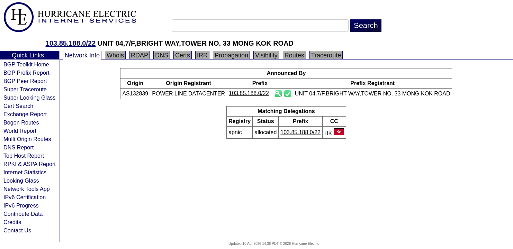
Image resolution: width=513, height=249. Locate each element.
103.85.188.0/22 (71, 43)
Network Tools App (26, 189)
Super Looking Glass (29, 97)
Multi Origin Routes (27, 139)
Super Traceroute (25, 89)
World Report (19, 131)
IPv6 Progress (21, 205)
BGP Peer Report (25, 81)
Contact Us (17, 230)
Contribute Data (23, 214)
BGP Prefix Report (26, 73)
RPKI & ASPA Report (29, 164)
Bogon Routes (21, 122)
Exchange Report (25, 114)
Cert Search (18, 106)
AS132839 (135, 93)
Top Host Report (23, 156)
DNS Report (18, 147)
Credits (12, 222)
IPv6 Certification (24, 197)
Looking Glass (21, 180)
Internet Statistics (24, 172)
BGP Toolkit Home (26, 64)
